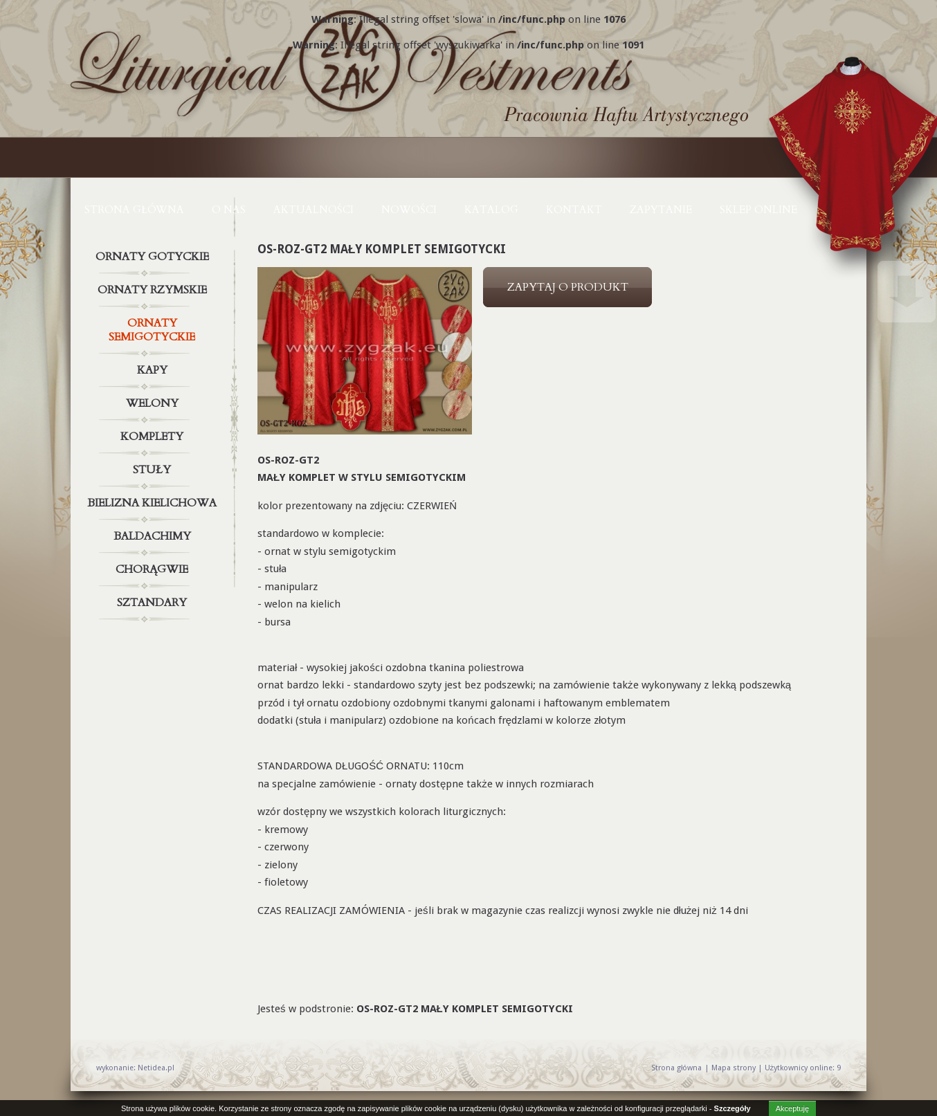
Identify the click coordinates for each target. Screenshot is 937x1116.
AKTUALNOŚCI (313, 210)
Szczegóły (732, 1108)
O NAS (229, 210)
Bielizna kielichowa (153, 503)
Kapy (153, 370)
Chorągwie (153, 569)
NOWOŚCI (409, 210)
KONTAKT (574, 210)
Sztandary (153, 602)
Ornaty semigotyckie (153, 327)
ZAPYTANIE (661, 210)
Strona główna (134, 210)
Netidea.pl (156, 1067)
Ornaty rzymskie (153, 290)
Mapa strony (733, 1067)
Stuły (153, 470)
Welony (153, 403)
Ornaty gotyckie (153, 257)
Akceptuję (792, 1108)
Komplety (153, 436)
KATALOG (491, 210)
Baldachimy (153, 536)
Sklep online (758, 210)
